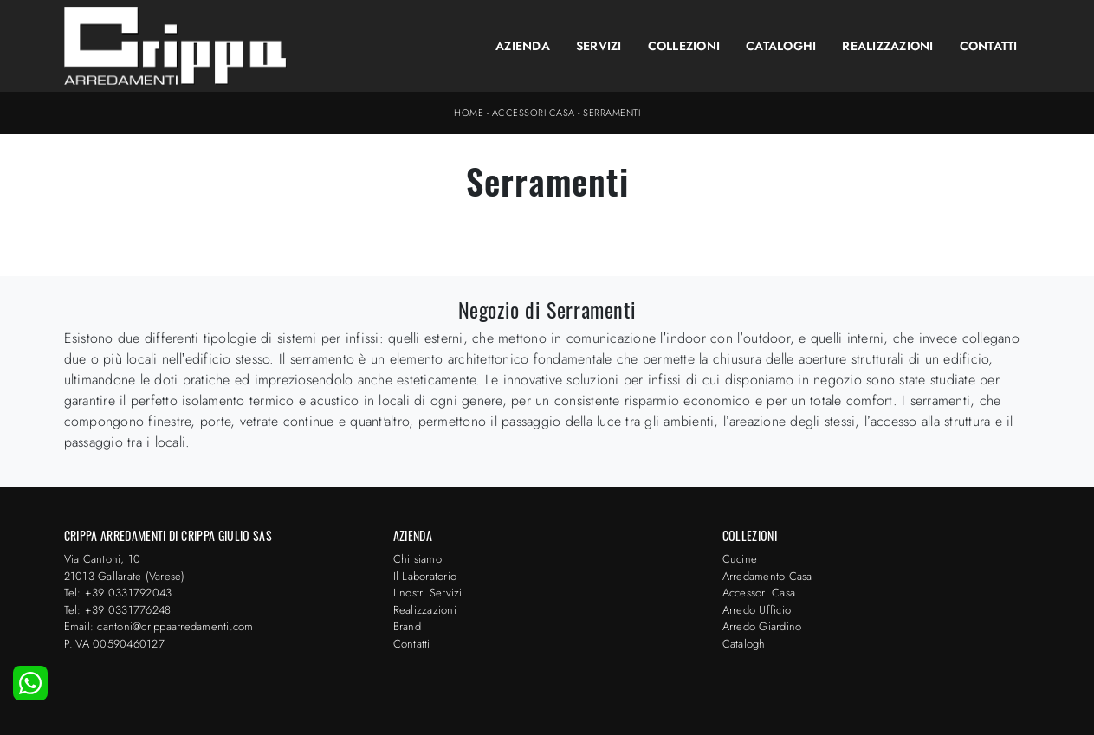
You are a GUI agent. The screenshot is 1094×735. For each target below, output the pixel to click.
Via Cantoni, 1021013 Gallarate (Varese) (124, 567)
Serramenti (611, 112)
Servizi (599, 46)
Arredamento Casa (767, 576)
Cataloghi (781, 46)
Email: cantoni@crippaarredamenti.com (159, 626)
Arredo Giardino (762, 626)
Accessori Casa (533, 112)
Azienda (522, 46)
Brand (407, 626)
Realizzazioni (887, 46)
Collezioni (684, 46)
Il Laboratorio (425, 576)
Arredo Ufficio (757, 610)
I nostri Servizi (428, 592)
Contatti (989, 46)
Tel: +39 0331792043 (118, 592)
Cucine (740, 559)
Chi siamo (417, 559)
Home (468, 112)
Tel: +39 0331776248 (118, 610)
